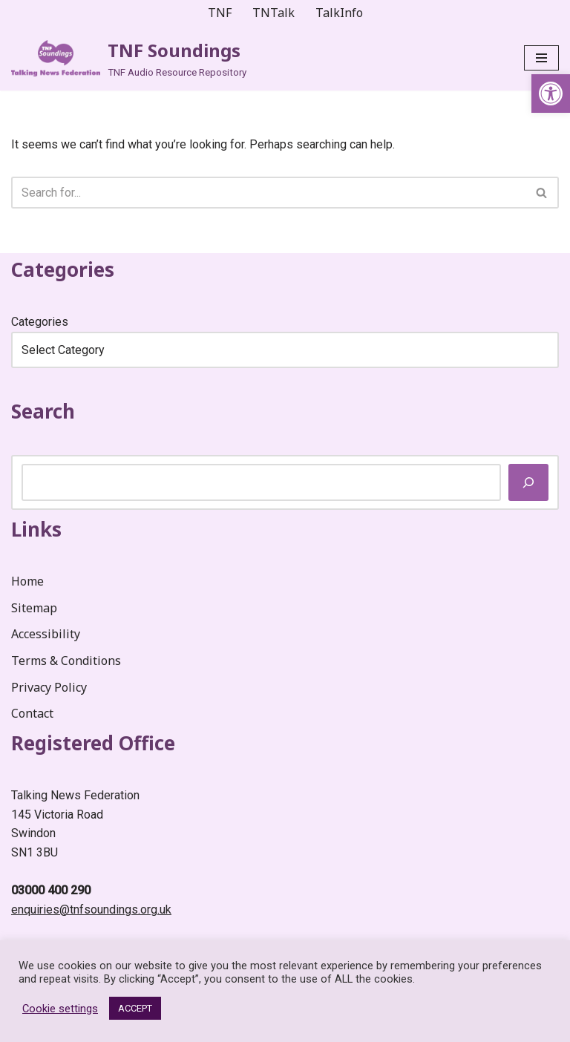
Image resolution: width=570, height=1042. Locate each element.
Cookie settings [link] (60, 1008)
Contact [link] (32, 713)
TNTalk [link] (273, 12)
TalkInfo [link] (339, 12)
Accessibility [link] (45, 634)
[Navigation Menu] (541, 58)
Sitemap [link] (34, 608)
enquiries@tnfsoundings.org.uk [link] (91, 909)
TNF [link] (220, 12)
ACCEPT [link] (135, 1008)
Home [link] (27, 581)
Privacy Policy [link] (49, 687)
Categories (39, 322)
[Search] (268, 193)
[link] (550, 93)
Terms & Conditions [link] (66, 660)
